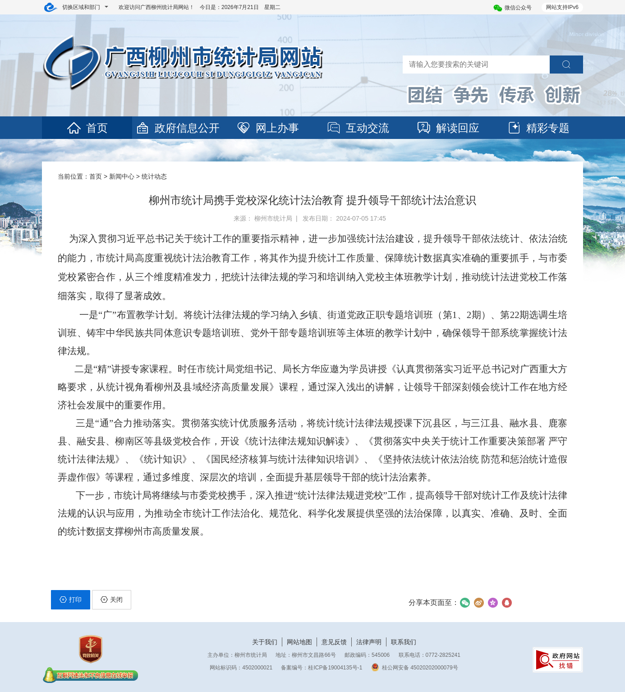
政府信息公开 (177, 128)
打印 (71, 599)
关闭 (112, 599)
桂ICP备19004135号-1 (335, 667)
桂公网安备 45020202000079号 (414, 667)
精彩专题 (538, 128)
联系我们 (403, 642)
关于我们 (264, 642)
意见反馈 (334, 642)
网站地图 (299, 642)
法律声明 (368, 642)
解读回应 (447, 128)
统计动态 (154, 176)
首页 (87, 128)
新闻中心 (121, 176)
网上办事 (267, 128)
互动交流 (357, 128)
